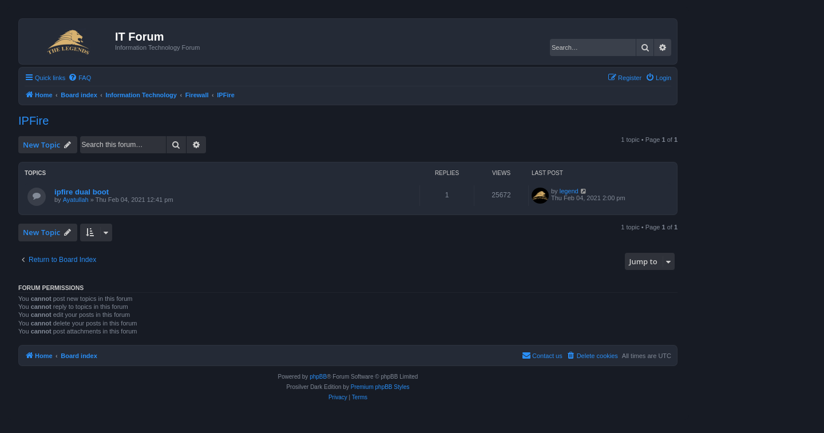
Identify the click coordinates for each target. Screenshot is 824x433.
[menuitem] (79, 78)
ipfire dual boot (81, 192)
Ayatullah (76, 199)
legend (569, 191)
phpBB (318, 377)
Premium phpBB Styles (380, 387)
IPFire (33, 120)
